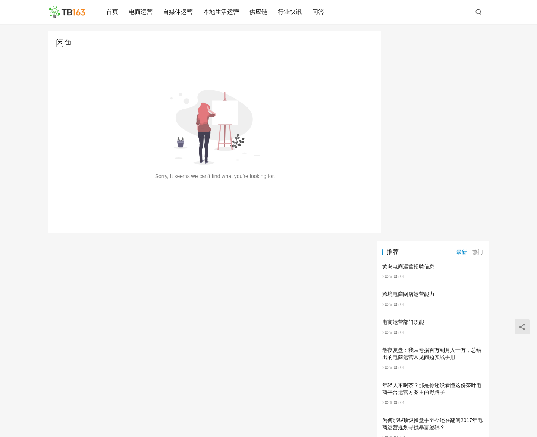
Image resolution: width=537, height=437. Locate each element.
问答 (319, 12)
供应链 (259, 12)
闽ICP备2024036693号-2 (315, 414)
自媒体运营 (179, 12)
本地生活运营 (222, 12)
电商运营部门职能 (403, 113)
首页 (113, 12)
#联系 (352, 414)
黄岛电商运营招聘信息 (408, 57)
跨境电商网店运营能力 (408, 85)
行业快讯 (290, 12)
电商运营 (141, 12)
